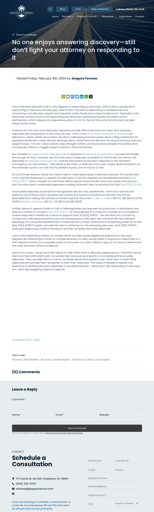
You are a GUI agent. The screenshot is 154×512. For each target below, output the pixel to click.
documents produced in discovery (107, 133)
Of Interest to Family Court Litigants (91, 359)
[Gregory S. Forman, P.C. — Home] (22, 12)
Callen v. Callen (102, 198)
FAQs (77, 9)
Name (16, 415)
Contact (138, 16)
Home (54, 16)
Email (60, 415)
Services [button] (65, 16)
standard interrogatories (43, 161)
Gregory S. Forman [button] (85, 16)
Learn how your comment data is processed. (64, 433)
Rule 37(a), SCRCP (56, 212)
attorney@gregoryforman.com (34, 488)
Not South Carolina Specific (55, 359)
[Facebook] (13, 493)
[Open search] (49, 9)
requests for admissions (100, 154)
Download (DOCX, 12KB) (26, 340)
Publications (124, 16)
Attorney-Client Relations (25, 359)
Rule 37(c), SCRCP (131, 184)
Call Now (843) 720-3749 (129, 9)
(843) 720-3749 (26, 483)
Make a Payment (99, 9)
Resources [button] (106, 16)
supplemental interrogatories (49, 154)
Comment (19, 399)
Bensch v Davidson (32, 201)
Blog (61, 9)
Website (104, 415)
